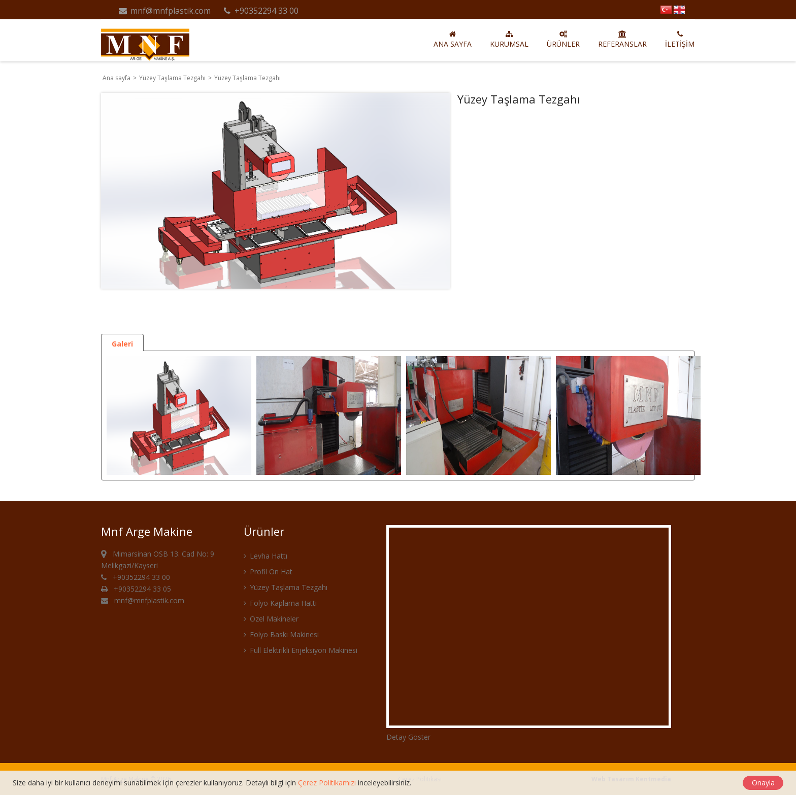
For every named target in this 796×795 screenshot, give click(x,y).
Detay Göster (408, 737)
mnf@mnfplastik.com (164, 10)
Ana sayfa (453, 39)
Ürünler (563, 39)
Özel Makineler (271, 619)
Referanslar (622, 39)
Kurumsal (509, 39)
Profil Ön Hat (268, 571)
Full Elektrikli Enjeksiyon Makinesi (300, 650)
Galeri (122, 344)
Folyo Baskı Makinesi (281, 634)
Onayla (763, 782)
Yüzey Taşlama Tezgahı (173, 78)
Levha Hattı (265, 556)
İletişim (679, 39)
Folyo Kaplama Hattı (280, 603)
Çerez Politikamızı (327, 782)
